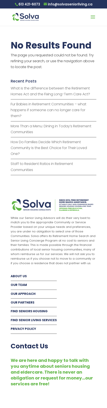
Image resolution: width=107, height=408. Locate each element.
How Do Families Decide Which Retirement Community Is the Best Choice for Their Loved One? (49, 147)
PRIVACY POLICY (23, 329)
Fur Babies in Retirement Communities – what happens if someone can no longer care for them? (48, 110)
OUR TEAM (19, 285)
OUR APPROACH (23, 294)
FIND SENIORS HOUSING (29, 311)
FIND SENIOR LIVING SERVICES (34, 320)
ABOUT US (19, 276)
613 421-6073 (29, 4)
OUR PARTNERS (22, 302)
